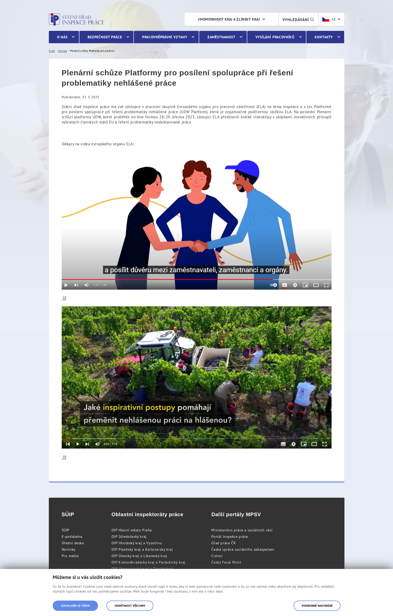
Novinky (69, 549)
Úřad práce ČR (223, 543)
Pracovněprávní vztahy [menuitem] (164, 37)
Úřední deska (73, 543)
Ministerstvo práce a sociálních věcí (242, 530)
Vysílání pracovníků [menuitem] (275, 37)
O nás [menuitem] (62, 37)
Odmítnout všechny (130, 606)
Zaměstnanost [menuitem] (221, 37)
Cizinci (217, 555)
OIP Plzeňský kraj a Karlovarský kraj (142, 549)
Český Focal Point (226, 562)
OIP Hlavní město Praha (132, 530)
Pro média (70, 555)
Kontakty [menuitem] (324, 37)
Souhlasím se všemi (75, 606)
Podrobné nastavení (317, 606)
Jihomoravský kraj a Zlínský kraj (229, 19)
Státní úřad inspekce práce (76, 19)
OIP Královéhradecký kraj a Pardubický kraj (148, 562)
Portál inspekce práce (229, 536)
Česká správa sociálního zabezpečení (242, 549)
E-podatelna (72, 536)
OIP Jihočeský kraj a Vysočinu (137, 543)
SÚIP (65, 530)
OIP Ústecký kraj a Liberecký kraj (139, 555)
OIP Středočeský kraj (129, 536)
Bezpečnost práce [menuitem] (105, 37)
